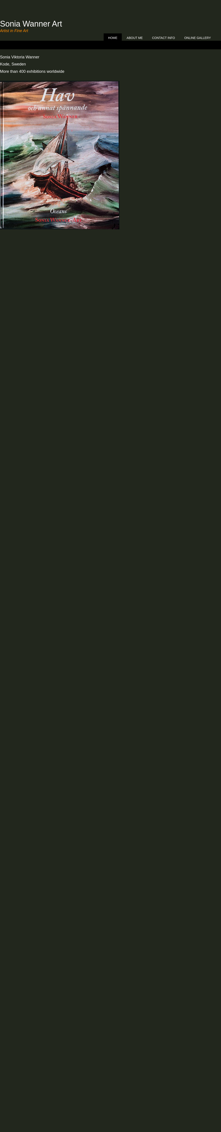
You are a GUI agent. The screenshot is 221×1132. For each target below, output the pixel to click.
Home (112, 38)
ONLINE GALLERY (197, 38)
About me (135, 38)
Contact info (163, 38)
